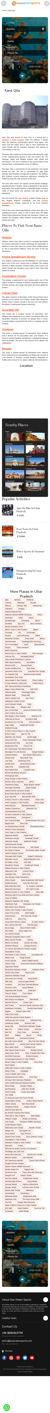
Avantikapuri (24, 1230)
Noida (21, 655)
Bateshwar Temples (12, 676)
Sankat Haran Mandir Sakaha (31, 1081)
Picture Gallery (37, 717)
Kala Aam (38, 1066)
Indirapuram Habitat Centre (15, 738)
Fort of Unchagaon (12, 682)
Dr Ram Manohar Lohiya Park (16, 720)
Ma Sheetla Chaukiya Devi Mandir (17, 1150)
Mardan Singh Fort (12, 1207)
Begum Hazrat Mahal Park (14, 726)
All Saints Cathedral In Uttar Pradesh (18, 852)
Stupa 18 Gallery (11, 935)
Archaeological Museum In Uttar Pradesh (20, 1096)
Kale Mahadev (28, 1195)
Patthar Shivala (10, 1141)
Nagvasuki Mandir (11, 872)
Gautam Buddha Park (13, 705)
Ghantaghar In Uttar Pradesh (15, 1177)
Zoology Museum (30, 983)
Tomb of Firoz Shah (12, 950)
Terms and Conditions (25, 1403)
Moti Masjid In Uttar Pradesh (15, 753)
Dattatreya (29, 1227)
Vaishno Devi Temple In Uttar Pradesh (19, 947)
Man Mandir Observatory (32, 792)
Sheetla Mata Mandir (34, 1045)
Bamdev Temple (35, 1165)
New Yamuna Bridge (12, 858)
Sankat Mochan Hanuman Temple (17, 828)
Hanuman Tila (39, 1245)
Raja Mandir (34, 1037)
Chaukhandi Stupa (11, 822)
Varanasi (17, 637)
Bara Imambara (36, 661)
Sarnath (33, 640)
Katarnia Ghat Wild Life (13, 1147)
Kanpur (31, 655)
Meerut (37, 658)
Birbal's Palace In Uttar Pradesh (16, 1099)
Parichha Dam (32, 962)
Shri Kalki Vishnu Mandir (14, 1078)
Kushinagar (31, 670)
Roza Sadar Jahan (12, 1084)
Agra (6, 637)
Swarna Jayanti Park (12, 735)
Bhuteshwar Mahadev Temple (16, 1007)
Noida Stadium (23, 1245)
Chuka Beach (10, 1171)
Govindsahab (10, 1230)
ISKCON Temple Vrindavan (15, 884)
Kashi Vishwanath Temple (32, 777)
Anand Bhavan (10, 843)
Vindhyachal (37, 643)
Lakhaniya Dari (35, 1057)
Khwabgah (24, 1108)
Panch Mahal (10, 1102)
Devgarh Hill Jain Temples (14, 1201)
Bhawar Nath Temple (12, 1227)
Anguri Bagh (9, 762)
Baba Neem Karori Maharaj (15, 944)
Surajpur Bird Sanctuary (26, 1239)
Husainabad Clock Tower (14, 714)
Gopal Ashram (10, 953)
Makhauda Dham (11, 1233)
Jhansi (39, 652)
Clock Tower (21, 1069)
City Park (8, 1239)
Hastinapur (9, 655)
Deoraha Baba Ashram (13, 1218)
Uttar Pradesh (18, 138)
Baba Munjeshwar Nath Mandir (32, 917)
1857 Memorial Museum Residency (18, 723)
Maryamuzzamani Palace (14, 1114)
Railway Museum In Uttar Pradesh (17, 905)
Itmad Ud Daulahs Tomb (32, 747)
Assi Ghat (29, 780)
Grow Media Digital (25, 1407)
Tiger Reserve (25, 1171)
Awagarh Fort (10, 1212)
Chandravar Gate (11, 941)
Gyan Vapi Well (10, 834)
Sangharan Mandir (11, 1144)
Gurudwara (9, 1248)
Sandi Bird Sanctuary (12, 1093)
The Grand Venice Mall (30, 1236)
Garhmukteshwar (23, 673)
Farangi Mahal (26, 702)
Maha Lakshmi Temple (13, 977)
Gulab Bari (32, 1028)
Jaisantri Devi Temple (12, 1174)
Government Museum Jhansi (15, 959)
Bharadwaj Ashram (37, 864)
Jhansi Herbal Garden (28, 965)
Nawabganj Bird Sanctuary (31, 679)
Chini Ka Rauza (34, 759)
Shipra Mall (25, 732)
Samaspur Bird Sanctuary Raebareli (18, 1117)
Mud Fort (8, 1069)
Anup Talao (33, 1114)
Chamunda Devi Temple (13, 1016)
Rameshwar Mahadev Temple (30, 1063)
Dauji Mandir (32, 1016)
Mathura (8, 643)
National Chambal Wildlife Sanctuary (18, 652)
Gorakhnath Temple (32, 902)
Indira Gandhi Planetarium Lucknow (18, 696)
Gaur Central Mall (11, 747)
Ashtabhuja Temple (12, 1060)
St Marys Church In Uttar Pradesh (17, 837)
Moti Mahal (31, 699)
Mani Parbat (9, 1042)
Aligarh (35, 667)
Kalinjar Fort (9, 1168)
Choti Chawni (27, 1031)
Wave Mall (39, 929)
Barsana (8, 673)
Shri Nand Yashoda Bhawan (28, 1022)
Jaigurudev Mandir (11, 1004)
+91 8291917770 (12, 1369)
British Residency (11, 688)
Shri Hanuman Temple (29, 953)
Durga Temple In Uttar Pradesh (16, 816)
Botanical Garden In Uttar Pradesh (17, 929)
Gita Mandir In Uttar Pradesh (15, 992)
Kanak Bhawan (27, 1025)
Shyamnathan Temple (13, 1138)
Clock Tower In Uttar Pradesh (15, 869)
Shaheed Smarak (11, 765)
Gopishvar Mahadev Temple (15, 1013)
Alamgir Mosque (38, 789)
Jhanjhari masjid (11, 1156)
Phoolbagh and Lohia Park (14, 1189)
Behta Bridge (9, 1123)
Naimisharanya (10, 679)
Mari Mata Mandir (28, 1141)
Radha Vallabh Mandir (30, 998)
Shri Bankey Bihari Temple (35, 887)
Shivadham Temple (12, 902)
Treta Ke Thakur (11, 1031)
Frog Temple (9, 1159)
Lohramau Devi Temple (30, 1224)
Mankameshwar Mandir (32, 711)
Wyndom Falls (30, 1060)
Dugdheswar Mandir (30, 1215)
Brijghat (7, 1048)
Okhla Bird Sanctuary (12, 926)
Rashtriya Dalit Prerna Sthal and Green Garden (22, 932)
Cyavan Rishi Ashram (37, 1198)
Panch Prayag (10, 1129)
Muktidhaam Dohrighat (13, 1045)
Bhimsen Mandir (11, 1195)
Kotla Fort (8, 956)
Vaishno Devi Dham (12, 1010)
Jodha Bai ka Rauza (12, 756)
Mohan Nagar (10, 744)
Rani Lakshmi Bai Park (13, 962)
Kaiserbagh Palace (28, 729)
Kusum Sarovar (10, 998)
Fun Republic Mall (11, 711)
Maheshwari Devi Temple (14, 1165)
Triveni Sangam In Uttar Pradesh (17, 840)
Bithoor (42, 676)
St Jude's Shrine (38, 959)
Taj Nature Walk (31, 756)
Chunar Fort (28, 783)
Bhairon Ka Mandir (12, 980)
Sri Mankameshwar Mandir (14, 864)
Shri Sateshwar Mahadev (14, 1198)
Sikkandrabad (39, 682)
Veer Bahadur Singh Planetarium (17, 914)
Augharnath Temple (27, 762)
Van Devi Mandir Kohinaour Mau (31, 1042)
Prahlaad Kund (29, 1084)
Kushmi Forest (28, 908)
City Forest (30, 735)
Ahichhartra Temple (12, 875)
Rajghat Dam (29, 1207)
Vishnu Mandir (10, 917)
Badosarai (8, 1183)
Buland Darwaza (32, 1093)
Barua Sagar (9, 965)
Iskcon (31, 819)
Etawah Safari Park (23, 1048)
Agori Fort (8, 1066)
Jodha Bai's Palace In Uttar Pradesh (18, 1105)
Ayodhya (21, 646)
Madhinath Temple (30, 878)
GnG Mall (27, 899)
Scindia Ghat (9, 801)
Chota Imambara (23, 685)
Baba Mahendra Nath (13, 923)
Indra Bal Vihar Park (30, 920)
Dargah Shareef (30, 1144)
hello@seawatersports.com (17, 1377)
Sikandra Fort (36, 753)
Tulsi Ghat (8, 798)
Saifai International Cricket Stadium (18, 1054)
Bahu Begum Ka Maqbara (14, 1037)
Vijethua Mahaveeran (30, 1221)
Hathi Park (34, 726)
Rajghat (18, 1072)
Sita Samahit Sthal (28, 834)
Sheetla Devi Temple (34, 1192)
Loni (19, 670)
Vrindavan (30, 637)
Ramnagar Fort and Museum (15, 789)
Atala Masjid (35, 1153)
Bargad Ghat (9, 861)
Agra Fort (21, 661)
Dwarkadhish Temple (12, 989)
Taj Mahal (8, 661)
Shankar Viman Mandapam (15, 867)
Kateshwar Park (11, 1236)
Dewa (39, 1180)
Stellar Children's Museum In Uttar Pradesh (21, 1242)
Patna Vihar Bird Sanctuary (33, 1210)
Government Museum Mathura (32, 1001)
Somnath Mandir (11, 1221)
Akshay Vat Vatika (30, 980)
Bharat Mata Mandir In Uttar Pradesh (18, 831)
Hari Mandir (35, 884)
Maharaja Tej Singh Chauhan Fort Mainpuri (20, 1186)
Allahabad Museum (28, 843)
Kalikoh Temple (23, 1066)
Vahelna (30, 977)
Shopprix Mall (26, 744)
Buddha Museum (11, 920)
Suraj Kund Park (11, 777)
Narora (28, 1072)
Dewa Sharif (29, 676)
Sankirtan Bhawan (11, 983)
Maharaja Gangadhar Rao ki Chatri (18, 974)
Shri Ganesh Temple (12, 971)
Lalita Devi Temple (28, 1126)
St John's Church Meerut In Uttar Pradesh (20, 768)
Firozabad (8, 670)
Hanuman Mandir (11, 1215)
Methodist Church (11, 896)
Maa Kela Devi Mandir (37, 1078)
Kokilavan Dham (38, 1007)
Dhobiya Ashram (37, 1087)
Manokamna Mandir (27, 1075)
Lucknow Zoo (10, 694)
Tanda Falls (9, 1063)
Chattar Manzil (37, 720)
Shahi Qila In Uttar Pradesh (15, 1153)
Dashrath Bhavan (11, 1040)
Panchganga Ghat (11, 813)
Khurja (39, 1072)
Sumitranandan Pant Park (35, 858)
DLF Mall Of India (32, 926)
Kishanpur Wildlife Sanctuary (30, 1159)
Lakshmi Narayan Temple (14, 890)
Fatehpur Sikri (22, 643)
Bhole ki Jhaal (10, 771)
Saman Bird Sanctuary (13, 1192)
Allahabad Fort (31, 846)
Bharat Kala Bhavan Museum (15, 810)
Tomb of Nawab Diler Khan (34, 1090)
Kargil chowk (28, 872)
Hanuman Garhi (11, 1025)
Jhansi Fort (22, 956)
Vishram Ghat (10, 1001)
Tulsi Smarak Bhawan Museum (16, 1034)
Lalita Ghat (9, 804)
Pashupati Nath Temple (13, 893)
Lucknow (8, 640)
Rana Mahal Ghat (11, 807)
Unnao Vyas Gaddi (28, 1129)
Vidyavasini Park (11, 908)
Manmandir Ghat (26, 795)
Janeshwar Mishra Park (13, 708)
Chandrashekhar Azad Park (15, 849)
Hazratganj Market (27, 694)
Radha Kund (9, 995)
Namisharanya (10, 1126)
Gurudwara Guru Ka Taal (14, 759)
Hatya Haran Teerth (12, 1090)
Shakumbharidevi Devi (32, 896)
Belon (7, 1072)
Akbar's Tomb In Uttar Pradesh (16, 667)
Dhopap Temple (10, 1224)
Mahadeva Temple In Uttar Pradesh (18, 1180)
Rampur (8, 685)
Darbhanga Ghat (24, 798)
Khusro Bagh (39, 840)
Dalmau (40, 1117)
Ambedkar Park (10, 911)
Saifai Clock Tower (11, 1051)
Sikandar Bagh (10, 732)
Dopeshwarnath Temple (13, 881)
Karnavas (35, 1069)
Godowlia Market (11, 792)
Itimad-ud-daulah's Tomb (14, 664)
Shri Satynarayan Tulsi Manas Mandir (18, 786)
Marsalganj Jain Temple (32, 941)
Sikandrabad (9, 1075)
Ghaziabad (25, 658)
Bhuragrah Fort (25, 1168)
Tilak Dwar (9, 1019)
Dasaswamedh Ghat (12, 780)
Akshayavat (26, 855)
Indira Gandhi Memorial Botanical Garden (20, 1120)
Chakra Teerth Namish (35, 1138)
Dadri (29, 741)
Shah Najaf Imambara (13, 699)
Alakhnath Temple (11, 878)
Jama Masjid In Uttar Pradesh (16, 717)
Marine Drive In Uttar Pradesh (16, 691)
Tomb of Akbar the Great (14, 750)
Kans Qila (11, 10)
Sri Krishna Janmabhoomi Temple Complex (20, 986)
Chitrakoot (8, 646)
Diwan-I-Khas (10, 1108)
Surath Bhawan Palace (13, 1162)
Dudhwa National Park (13, 649)
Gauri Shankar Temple (34, 1174)
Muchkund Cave (11, 1210)
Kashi (26, 682)
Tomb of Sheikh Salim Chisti (15, 1111)
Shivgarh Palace (26, 1123)
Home (4, 10)
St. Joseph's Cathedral (34, 923)
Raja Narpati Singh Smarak (15, 1087)
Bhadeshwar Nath (29, 1233)
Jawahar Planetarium (12, 846)
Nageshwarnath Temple (13, 1028)
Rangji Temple (25, 995)
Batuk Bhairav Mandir (32, 822)
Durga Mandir (32, 1218)
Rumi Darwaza (37, 691)
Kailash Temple (26, 1212)
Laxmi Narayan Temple (13, 741)
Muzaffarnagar (10, 658)
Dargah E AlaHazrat (35, 893)
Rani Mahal (9, 968)
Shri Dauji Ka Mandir (12, 887)
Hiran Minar (38, 1099)
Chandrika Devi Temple (36, 708)
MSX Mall (8, 1245)
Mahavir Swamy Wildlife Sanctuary (17, 1204)
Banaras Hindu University (14, 819)
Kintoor (20, 1183)
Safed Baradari (10, 729)
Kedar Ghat (39, 837)
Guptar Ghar (27, 1040)
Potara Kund (29, 1010)
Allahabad (20, 640)
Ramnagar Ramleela (12, 825)
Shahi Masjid (29, 950)
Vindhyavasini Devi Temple (15, 1057)
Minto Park (24, 861)
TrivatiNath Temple (31, 875)
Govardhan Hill (37, 992)
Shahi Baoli (30, 705)
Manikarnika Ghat (11, 783)
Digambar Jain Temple (13, 774)
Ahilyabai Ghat (24, 804)
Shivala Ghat (9, 795)
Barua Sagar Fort (25, 968)
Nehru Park (26, 911)
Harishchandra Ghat (27, 801)
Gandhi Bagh (32, 774)
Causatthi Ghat (29, 807)
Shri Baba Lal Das (11, 899)
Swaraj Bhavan (10, 855)
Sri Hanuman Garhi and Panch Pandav (19, 1135)
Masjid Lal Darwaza (30, 1156)
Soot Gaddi (9, 1132)
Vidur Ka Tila (25, 771)
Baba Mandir (9, 1081)
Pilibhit (37, 673)
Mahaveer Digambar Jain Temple (17, 938)
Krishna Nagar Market (26, 1019)
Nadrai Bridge (24, 1248)
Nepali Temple (31, 825)
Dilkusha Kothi (10, 702)
